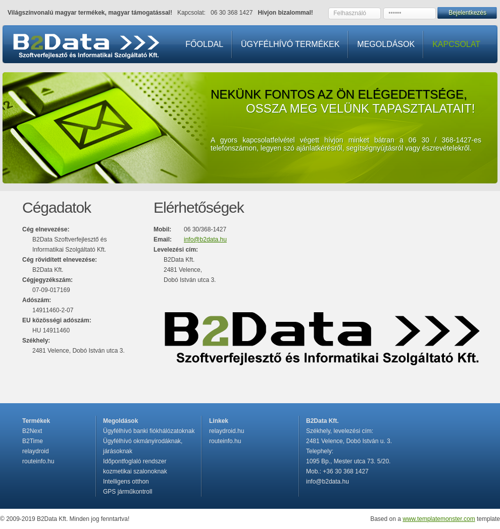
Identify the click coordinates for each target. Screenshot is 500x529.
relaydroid (35, 451)
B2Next (32, 431)
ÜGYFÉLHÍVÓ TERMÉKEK (290, 44)
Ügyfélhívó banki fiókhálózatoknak (148, 431)
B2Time (32, 441)
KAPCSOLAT (456, 44)
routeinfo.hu (38, 461)
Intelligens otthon (126, 481)
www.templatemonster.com (439, 518)
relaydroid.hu (226, 431)
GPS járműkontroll (127, 491)
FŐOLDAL (204, 44)
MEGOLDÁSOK (386, 44)
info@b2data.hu (205, 239)
